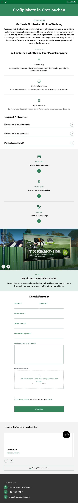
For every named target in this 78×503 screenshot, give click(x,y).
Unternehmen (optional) (22, 338)
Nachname (43, 308)
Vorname (18, 308)
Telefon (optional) (20, 328)
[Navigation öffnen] (2, 2)
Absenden (39, 414)
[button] (39, 133)
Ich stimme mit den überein (33, 404)
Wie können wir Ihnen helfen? (25, 348)
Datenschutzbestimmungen (38, 404)
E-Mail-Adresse (19, 318)
